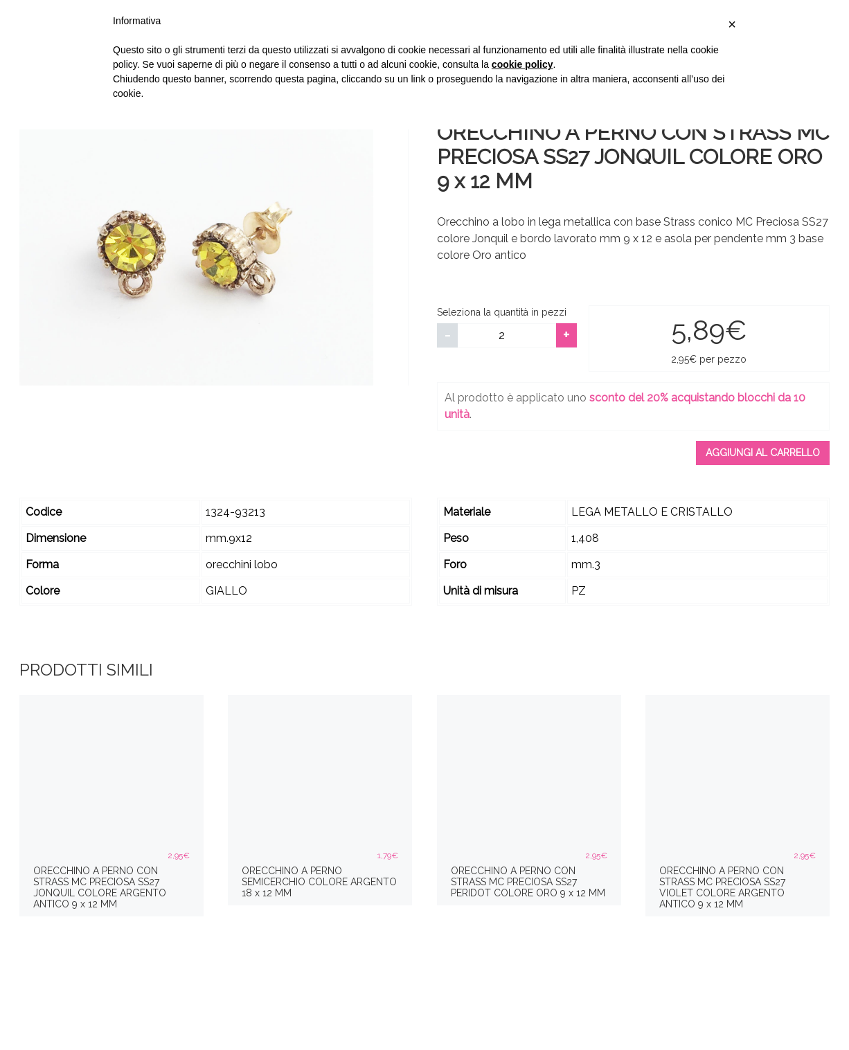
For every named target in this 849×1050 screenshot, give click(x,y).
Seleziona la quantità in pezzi (501, 312)
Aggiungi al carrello (763, 452)
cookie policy (522, 64)
